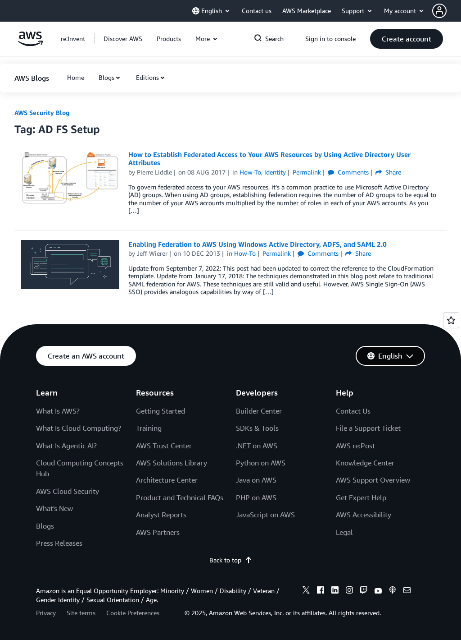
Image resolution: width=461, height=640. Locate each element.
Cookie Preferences (132, 613)
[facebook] (320, 591)
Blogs (106, 77)
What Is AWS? (58, 410)
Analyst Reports (161, 514)
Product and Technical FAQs (179, 497)
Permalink (307, 172)
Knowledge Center (365, 462)
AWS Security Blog (41, 112)
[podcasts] (392, 591)
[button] (446, 11)
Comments (348, 172)
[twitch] (363, 591)
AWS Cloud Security (67, 491)
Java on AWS (256, 479)
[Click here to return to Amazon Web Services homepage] (30, 43)
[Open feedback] (451, 320)
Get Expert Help (361, 497)
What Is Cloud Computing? (78, 428)
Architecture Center (167, 479)
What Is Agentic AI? (66, 445)
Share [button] (388, 172)
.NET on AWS (256, 445)
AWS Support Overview (373, 479)
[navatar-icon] (439, 11)
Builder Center (259, 410)
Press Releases (59, 543)
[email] (407, 591)
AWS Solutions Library (171, 462)
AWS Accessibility (363, 514)
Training (149, 428)
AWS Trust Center (164, 445)
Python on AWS (260, 462)
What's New (54, 508)
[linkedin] (335, 591)
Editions (147, 77)
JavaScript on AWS (265, 514)
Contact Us (353, 410)
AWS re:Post (355, 445)
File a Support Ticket (368, 428)
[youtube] (378, 591)
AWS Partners (158, 532)
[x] (306, 591)
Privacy (46, 613)
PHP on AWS (256, 497)
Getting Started (160, 410)
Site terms (81, 613)
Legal (344, 532)
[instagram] (349, 591)
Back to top (230, 560)
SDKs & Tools (257, 428)
